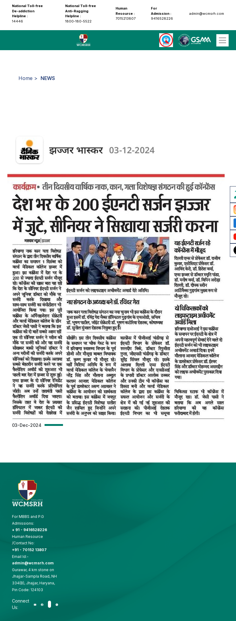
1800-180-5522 (80, 13)
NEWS (48, 78)
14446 (27, 13)
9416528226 (162, 13)
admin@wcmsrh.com (206, 13)
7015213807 (126, 13)
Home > (27, 78)
